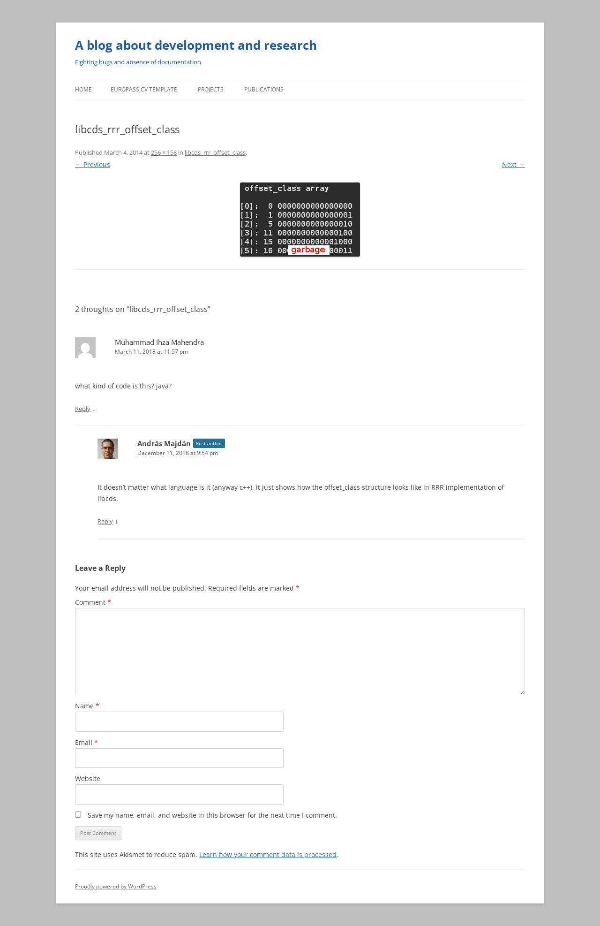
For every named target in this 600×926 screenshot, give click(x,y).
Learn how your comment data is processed (268, 854)
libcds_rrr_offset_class (215, 152)
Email (86, 742)
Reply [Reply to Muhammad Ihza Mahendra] (82, 408)
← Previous (92, 164)
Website (87, 778)
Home (83, 89)
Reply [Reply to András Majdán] (105, 521)
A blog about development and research (196, 45)
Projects (211, 89)
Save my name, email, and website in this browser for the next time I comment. (212, 815)
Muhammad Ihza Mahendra (159, 342)
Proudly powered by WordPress (116, 886)
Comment (93, 602)
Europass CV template (144, 89)
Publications (264, 89)
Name (87, 705)
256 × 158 (164, 152)
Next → (513, 164)
